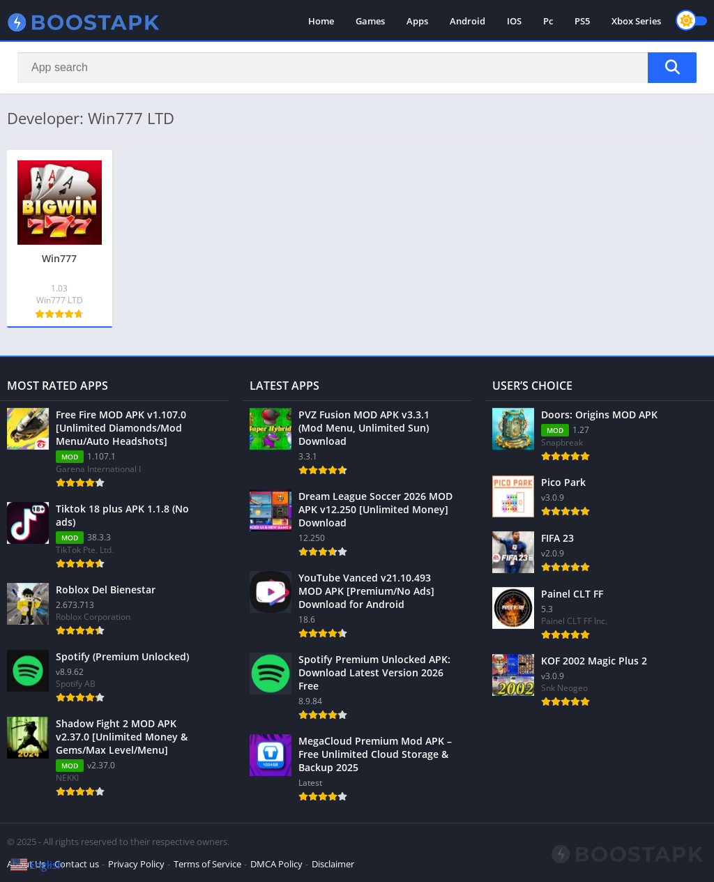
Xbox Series (636, 21)
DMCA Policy (276, 864)
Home (321, 21)
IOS (514, 21)
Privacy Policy (136, 864)
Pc (548, 21)
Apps (417, 21)
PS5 (582, 21)
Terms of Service (207, 864)
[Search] (357, 67)
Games (370, 21)
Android (467, 21)
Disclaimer (333, 864)
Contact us (76, 864)
